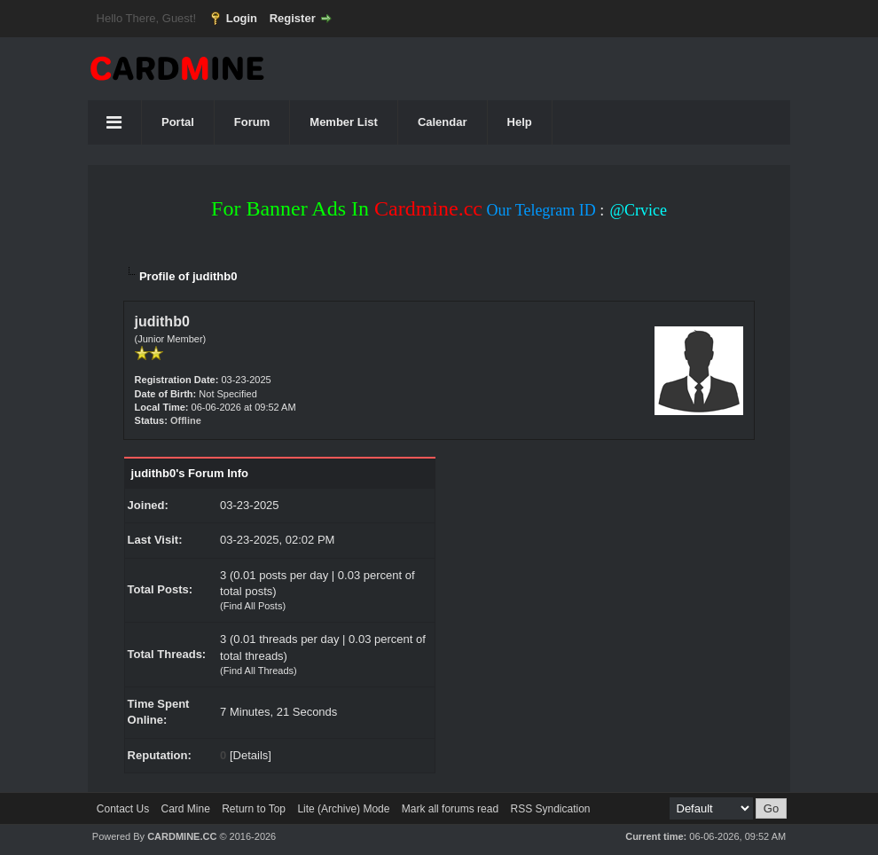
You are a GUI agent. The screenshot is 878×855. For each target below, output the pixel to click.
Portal (177, 122)
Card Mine (185, 809)
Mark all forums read (450, 809)
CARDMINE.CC (181, 836)
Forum (252, 122)
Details (251, 755)
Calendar (442, 122)
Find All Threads (258, 670)
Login (241, 18)
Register (293, 18)
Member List (344, 122)
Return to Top (254, 809)
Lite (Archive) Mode (343, 809)
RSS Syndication (550, 809)
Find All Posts (253, 605)
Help (519, 122)
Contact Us (123, 809)
